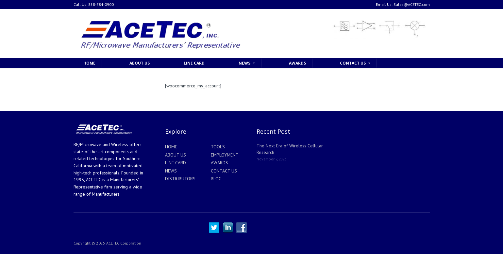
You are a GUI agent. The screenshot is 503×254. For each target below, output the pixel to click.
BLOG (216, 179)
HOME (89, 63)
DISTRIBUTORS (180, 179)
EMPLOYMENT (225, 155)
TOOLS (218, 147)
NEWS (244, 63)
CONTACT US (353, 63)
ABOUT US (139, 63)
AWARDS (297, 63)
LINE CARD (194, 63)
